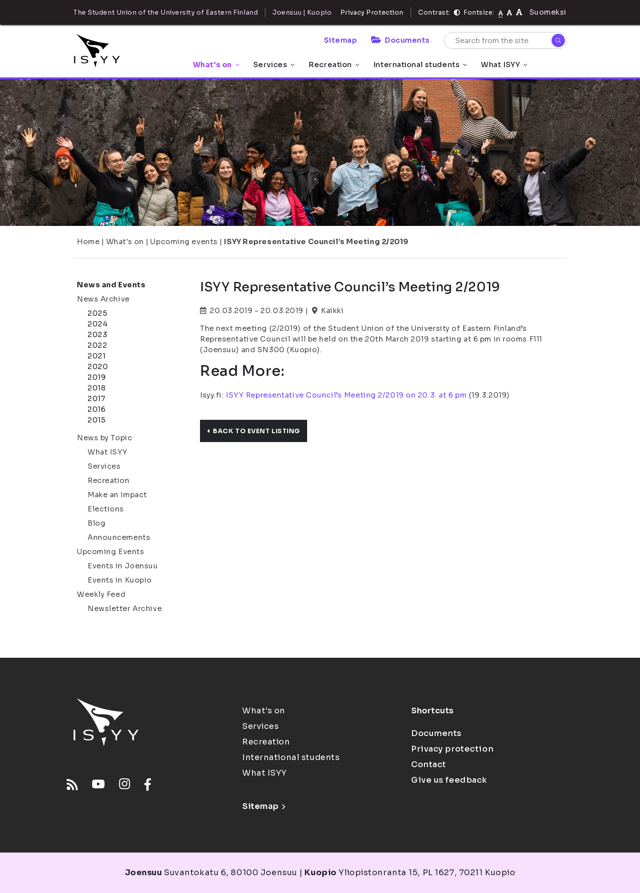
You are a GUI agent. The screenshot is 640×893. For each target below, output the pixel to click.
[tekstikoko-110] (509, 12)
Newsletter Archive (125, 608)
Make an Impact (117, 494)
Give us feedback (449, 780)
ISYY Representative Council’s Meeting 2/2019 (316, 241)
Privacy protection (452, 749)
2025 (97, 313)
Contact (428, 764)
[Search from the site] (505, 40)
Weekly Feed (101, 594)
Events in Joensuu (123, 566)
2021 (96, 356)
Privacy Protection (372, 12)
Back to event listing (253, 431)
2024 (98, 324)
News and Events (111, 285)
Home (88, 241)
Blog (96, 523)
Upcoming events (183, 241)
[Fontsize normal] (500, 12)
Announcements (119, 537)
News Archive (103, 299)
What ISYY (504, 64)
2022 (97, 345)
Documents (400, 40)
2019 (97, 377)
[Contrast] (457, 12)
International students (420, 64)
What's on (216, 64)
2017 (96, 398)
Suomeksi (548, 12)
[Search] (558, 40)
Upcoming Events (110, 551)
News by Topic (104, 437)
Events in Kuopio (120, 580)
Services (273, 64)
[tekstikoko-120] (519, 12)
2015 (96, 420)
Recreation (333, 64)
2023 (97, 334)
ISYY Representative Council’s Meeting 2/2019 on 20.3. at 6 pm (346, 395)
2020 (98, 366)
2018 (96, 388)
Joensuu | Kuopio (302, 12)
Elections (106, 509)
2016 (96, 409)
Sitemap (340, 40)
